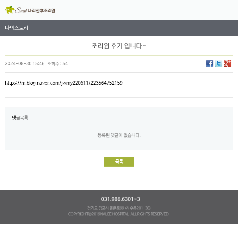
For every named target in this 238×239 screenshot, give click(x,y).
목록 (119, 161)
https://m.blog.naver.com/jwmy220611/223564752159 (63, 83)
